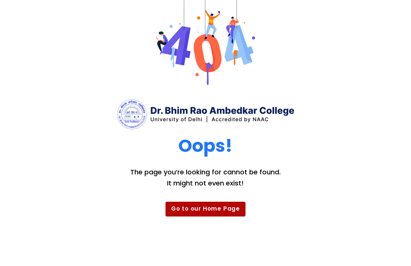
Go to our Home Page (205, 208)
